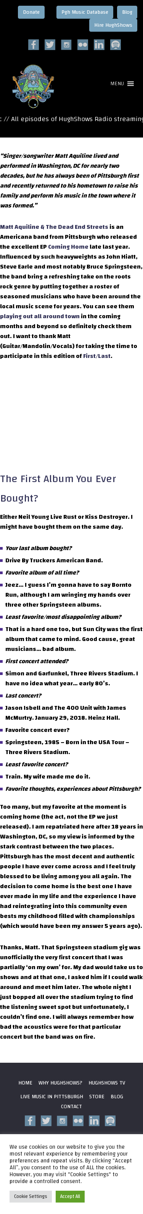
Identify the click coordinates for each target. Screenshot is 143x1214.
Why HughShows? (60, 1083)
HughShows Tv (106, 1083)
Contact (71, 1107)
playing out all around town (40, 316)
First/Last (97, 356)
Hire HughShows (113, 25)
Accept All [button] (70, 1196)
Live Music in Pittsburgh (51, 1097)
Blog (127, 12)
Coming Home (68, 247)
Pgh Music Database (84, 12)
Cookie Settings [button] (30, 1196)
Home (25, 1083)
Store (96, 1097)
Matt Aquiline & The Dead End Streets (54, 227)
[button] (117, 83)
